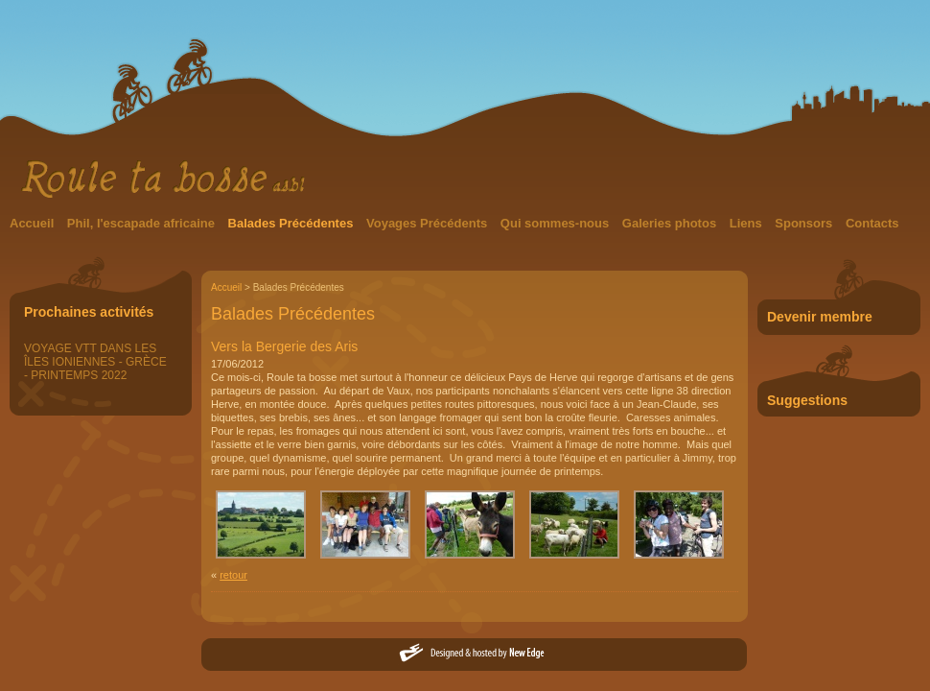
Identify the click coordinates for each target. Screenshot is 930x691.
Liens (748, 223)
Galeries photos (671, 223)
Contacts (872, 223)
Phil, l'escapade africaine (143, 223)
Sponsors (805, 223)
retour (233, 575)
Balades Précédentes (292, 223)
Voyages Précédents (428, 223)
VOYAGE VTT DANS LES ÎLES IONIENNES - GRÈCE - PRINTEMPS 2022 (95, 362)
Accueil (34, 223)
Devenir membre (819, 316)
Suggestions (807, 400)
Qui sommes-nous (556, 223)
